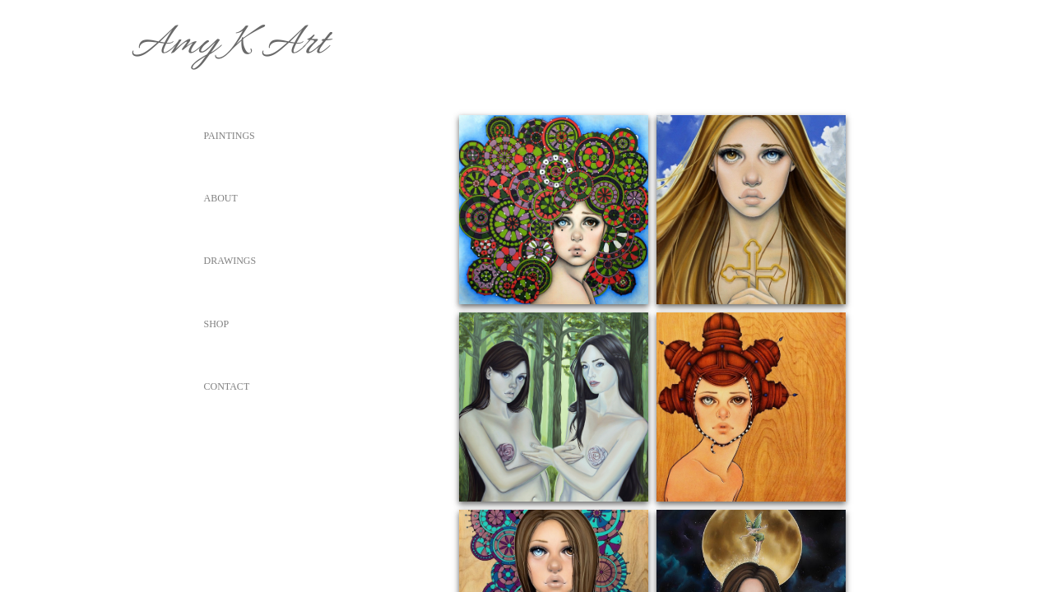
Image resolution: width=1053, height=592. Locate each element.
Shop (217, 324)
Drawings (230, 260)
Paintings (229, 135)
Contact (227, 386)
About (221, 198)
